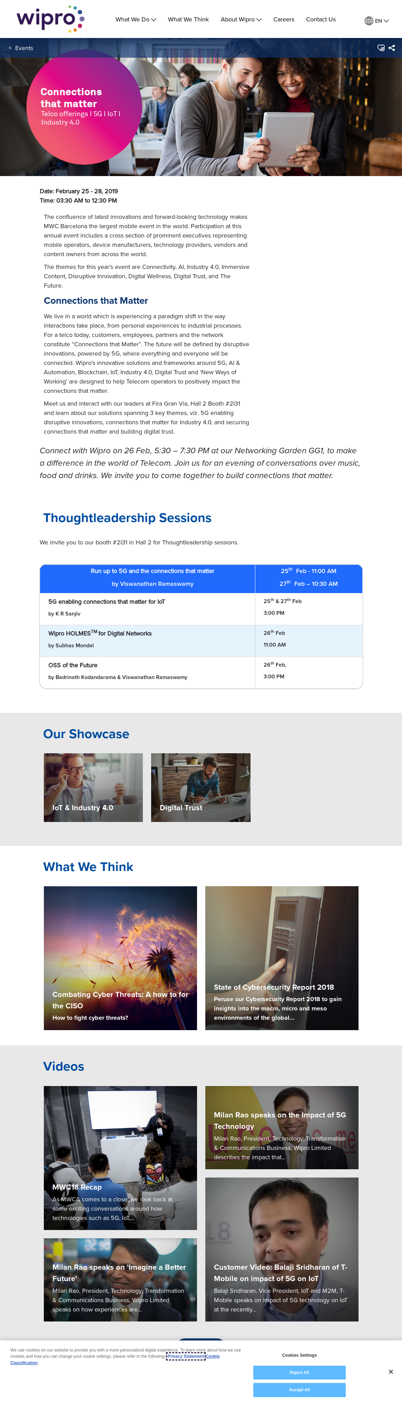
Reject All (299, 1372)
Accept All (299, 1389)
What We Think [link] (188, 19)
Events (24, 47)
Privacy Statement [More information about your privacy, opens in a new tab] (186, 1356)
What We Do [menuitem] (136, 19)
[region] (201, 1372)
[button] (380, 48)
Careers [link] (283, 19)
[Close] (391, 1371)
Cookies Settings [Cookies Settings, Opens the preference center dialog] (299, 1355)
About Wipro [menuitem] (241, 19)
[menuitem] (377, 21)
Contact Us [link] (321, 19)
